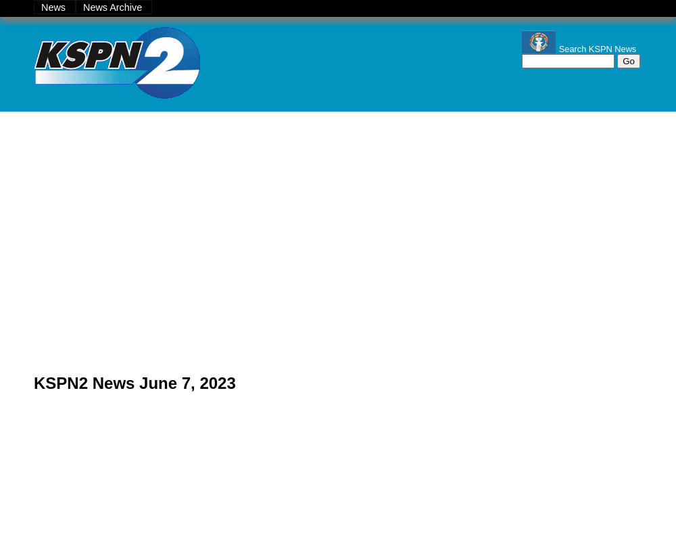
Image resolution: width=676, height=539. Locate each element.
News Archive (114, 7)
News (54, 7)
